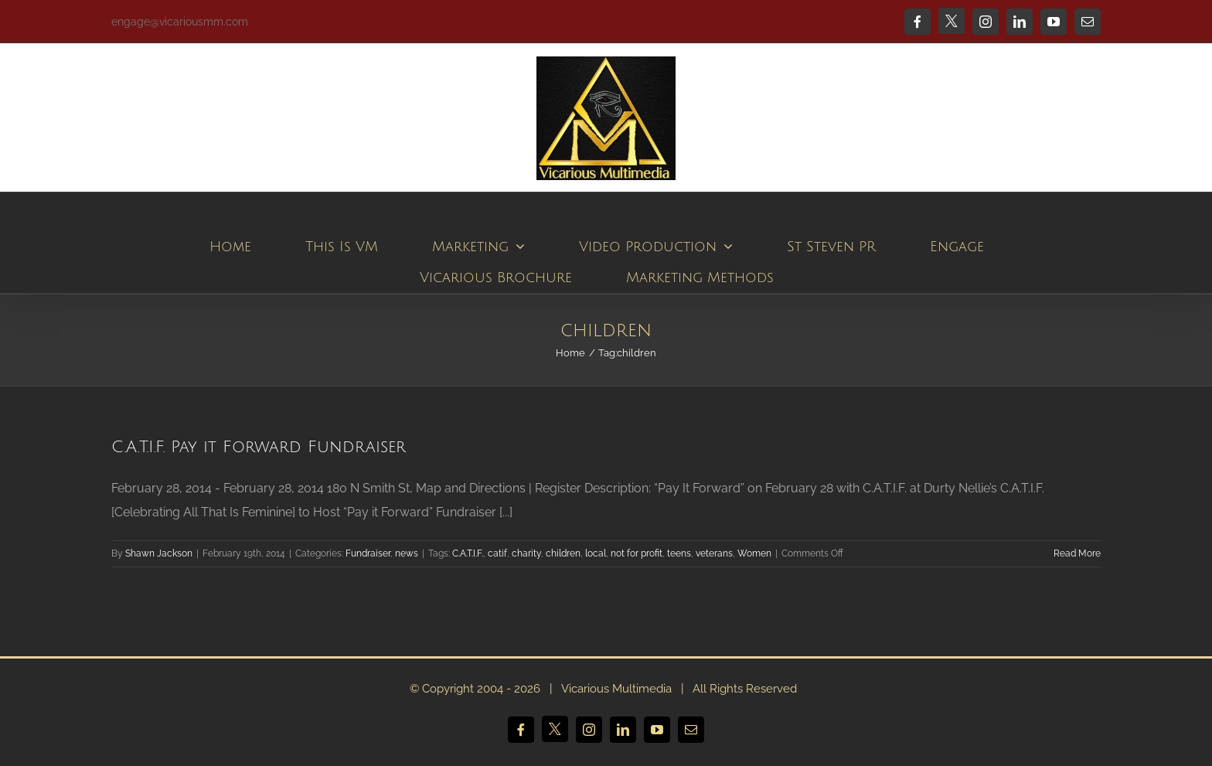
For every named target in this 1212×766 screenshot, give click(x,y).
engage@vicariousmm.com (179, 21)
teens (679, 553)
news (406, 553)
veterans (714, 553)
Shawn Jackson (158, 553)
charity (526, 553)
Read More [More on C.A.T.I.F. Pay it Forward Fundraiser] (1077, 553)
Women (754, 553)
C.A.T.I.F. (467, 553)
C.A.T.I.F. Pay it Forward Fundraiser (258, 447)
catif (497, 553)
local (595, 553)
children (563, 553)
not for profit (636, 553)
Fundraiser (368, 553)
